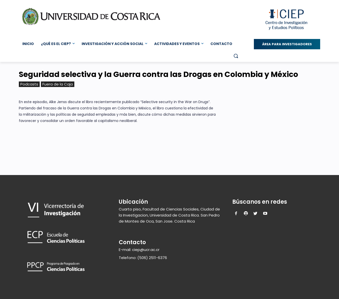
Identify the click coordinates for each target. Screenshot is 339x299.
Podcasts (29, 84)
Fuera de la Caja (57, 84)
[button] (236, 56)
